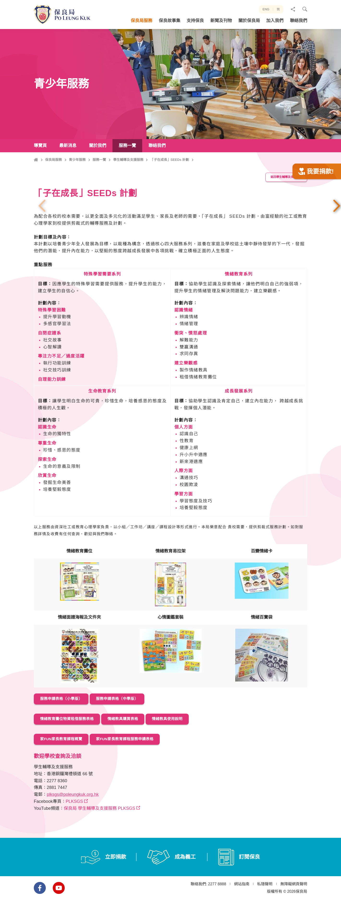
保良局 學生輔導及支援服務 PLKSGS (99, 830)
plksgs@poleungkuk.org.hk (73, 816)
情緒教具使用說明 (184, 741)
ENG (266, 9)
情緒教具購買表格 (134, 741)
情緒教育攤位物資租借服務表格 (71, 741)
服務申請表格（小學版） (64, 722)
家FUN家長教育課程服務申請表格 (136, 761)
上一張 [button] (42, 229)
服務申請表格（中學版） (128, 722)
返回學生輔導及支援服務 (283, 201)
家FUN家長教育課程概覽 (65, 761)
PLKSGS (74, 823)
